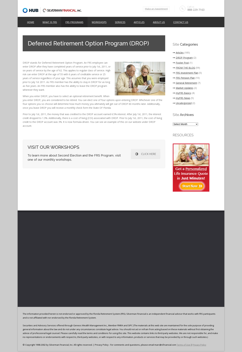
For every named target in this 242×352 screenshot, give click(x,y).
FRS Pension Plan (184, 77)
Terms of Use (184, 344)
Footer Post (181, 62)
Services (120, 22)
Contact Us (180, 22)
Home (30, 22)
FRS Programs (74, 22)
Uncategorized (182, 103)
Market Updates (183, 88)
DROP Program (183, 57)
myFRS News (181, 98)
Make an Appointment (155, 9)
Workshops (99, 22)
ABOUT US (159, 22)
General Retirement (185, 82)
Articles (139, 22)
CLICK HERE (145, 154)
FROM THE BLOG (184, 67)
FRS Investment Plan (185, 72)
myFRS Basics (182, 93)
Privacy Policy (199, 344)
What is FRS (50, 22)
